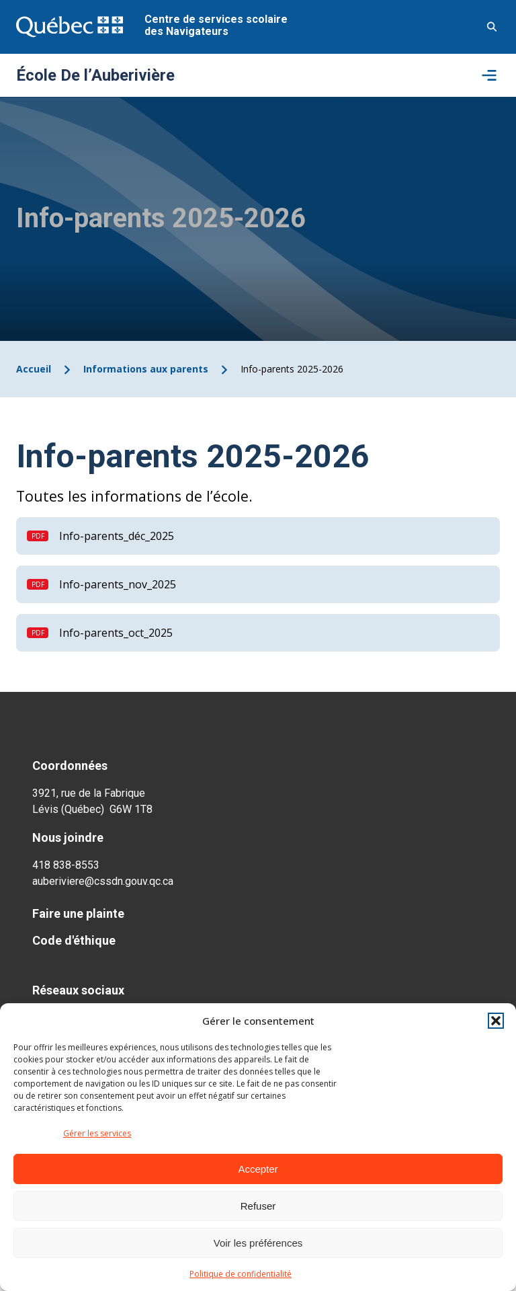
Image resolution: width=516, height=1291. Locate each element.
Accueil (33, 368)
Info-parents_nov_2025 (117, 584)
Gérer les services (97, 1133)
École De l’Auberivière (95, 75)
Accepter (257, 1169)
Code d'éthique (74, 940)
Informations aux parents (145, 368)
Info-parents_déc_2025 (116, 536)
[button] (496, 1020)
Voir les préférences (258, 1243)
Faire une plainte (78, 913)
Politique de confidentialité (240, 1274)
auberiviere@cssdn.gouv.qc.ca (102, 881)
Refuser (258, 1206)
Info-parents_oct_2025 (116, 632)
